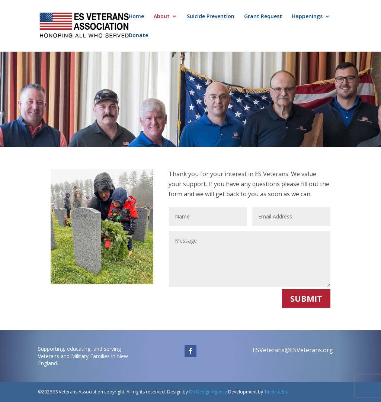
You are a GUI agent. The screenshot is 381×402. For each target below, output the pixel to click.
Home (136, 17)
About (162, 17)
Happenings (307, 17)
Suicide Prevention (210, 17)
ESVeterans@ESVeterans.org (293, 350)
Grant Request (263, 17)
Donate (138, 36)
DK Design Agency (207, 392)
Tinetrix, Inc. (276, 392)
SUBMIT (306, 298)
